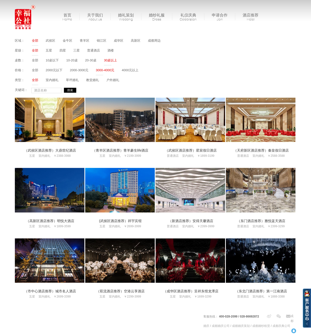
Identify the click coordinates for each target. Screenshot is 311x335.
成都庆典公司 (281, 326)
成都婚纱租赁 (261, 326)
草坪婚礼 (72, 80)
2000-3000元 (79, 70)
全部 (35, 40)
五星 (49, 50)
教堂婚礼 (92, 80)
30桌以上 (110, 60)
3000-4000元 (105, 70)
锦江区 (101, 40)
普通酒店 (93, 50)
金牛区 (67, 40)
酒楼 (110, 50)
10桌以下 (52, 60)
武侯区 (50, 40)
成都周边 (154, 40)
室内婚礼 (52, 80)
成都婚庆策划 (241, 326)
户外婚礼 (112, 80)
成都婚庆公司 (221, 326)
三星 (76, 50)
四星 (62, 50)
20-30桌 (91, 60)
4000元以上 (130, 70)
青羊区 (84, 40)
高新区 (135, 40)
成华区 (118, 40)
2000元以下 (54, 70)
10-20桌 (72, 60)
